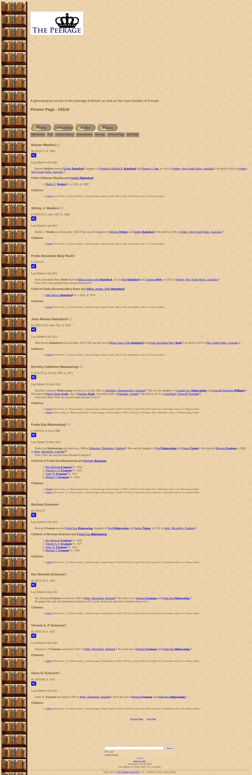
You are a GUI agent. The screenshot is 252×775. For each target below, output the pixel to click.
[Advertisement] (139, 68)
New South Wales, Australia (222, 342)
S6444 (49, 412)
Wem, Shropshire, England (49, 451)
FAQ (50, 134)
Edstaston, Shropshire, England (107, 448)
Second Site (134, 772)
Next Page (132, 134)
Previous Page (116, 134)
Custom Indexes (64, 134)
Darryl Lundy (139, 761)
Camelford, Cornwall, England (181, 393)
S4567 (49, 409)
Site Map (100, 134)
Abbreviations (84, 134)
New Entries (38, 134)
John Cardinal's (123, 772)
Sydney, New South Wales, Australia (193, 168)
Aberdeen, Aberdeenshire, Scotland (125, 390)
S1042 (49, 196)
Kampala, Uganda (128, 393)
